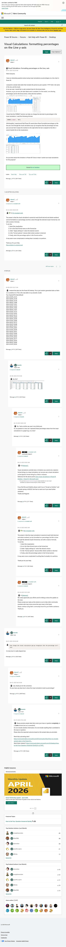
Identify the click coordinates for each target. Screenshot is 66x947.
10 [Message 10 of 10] (23, 616)
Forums (23, 37)
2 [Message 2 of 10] (11, 656)
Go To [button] (57, 21)
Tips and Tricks (32, 174)
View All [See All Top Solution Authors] (8, 858)
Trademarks (4, 938)
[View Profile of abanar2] (12, 60)
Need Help (14, 174)
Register (40, 21)
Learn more (5, 8)
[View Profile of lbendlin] (19, 365)
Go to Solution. (35, 167)
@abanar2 (25, 465)
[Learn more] (11, 803)
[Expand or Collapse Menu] (2, 18)
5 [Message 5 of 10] (11, 349)
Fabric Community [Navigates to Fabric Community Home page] (19, 13)
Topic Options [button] (56, 52)
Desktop (52, 37)
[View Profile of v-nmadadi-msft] (32, 452)
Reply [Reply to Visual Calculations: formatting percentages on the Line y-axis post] (56, 182)
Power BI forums (10, 37)
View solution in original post (14, 245)
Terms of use (4, 935)
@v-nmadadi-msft (17, 213)
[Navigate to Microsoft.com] (6, 14)
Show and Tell (22, 174)
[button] (46, 52)
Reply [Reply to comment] (56, 255)
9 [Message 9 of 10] (11, 250)
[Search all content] (43, 25)
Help (52, 21)
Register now (57, 30)
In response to (13, 203)
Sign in (46, 21)
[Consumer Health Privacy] (22, 941)
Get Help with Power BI (37, 37)
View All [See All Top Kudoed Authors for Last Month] (8, 894)
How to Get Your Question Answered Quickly (19, 821)
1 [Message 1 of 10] (11, 178)
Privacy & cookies (5, 932)
